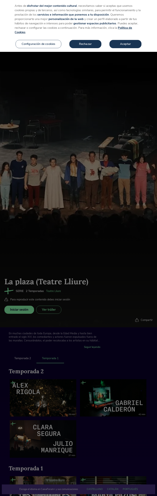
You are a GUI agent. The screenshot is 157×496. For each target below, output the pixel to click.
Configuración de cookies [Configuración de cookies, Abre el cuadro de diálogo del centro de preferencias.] (38, 39)
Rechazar (85, 39)
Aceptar (125, 39)
